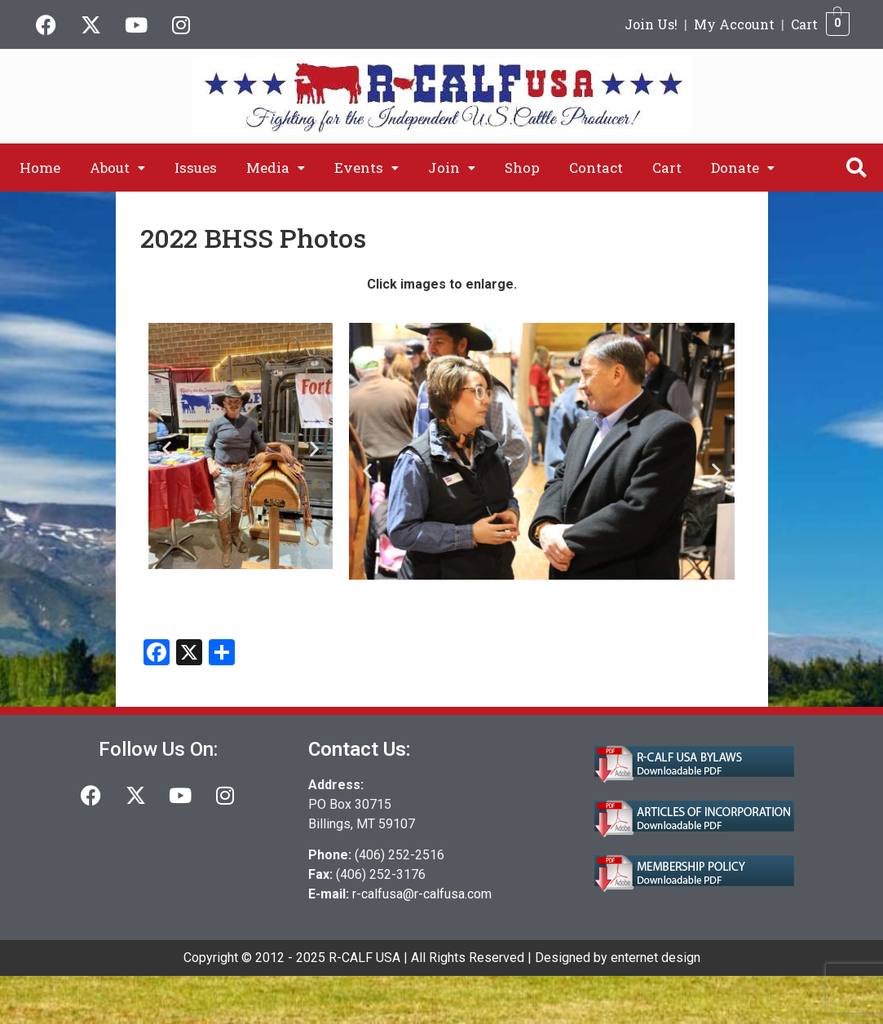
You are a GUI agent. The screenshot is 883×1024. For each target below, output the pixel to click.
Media (275, 167)
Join (451, 167)
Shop (522, 167)
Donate (743, 167)
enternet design (655, 957)
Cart (804, 24)
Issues (195, 167)
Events (366, 167)
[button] (117, 167)
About (117, 167)
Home (40, 167)
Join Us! (651, 24)
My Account (734, 24)
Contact (596, 167)
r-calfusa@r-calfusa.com (422, 894)
